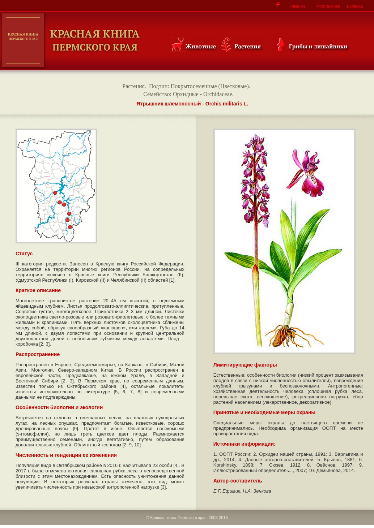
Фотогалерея (328, 6)
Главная (297, 6)
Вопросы (355, 6)
